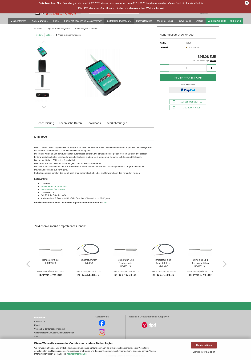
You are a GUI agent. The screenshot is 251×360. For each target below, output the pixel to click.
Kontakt (37, 325)
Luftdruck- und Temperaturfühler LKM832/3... (200, 263)
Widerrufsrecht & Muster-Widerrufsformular (54, 333)
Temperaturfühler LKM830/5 (53, 186)
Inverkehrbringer (116, 123)
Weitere (199, 21)
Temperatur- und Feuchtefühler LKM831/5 (163, 263)
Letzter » (50, 35)
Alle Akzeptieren (204, 345)
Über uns (235, 21)
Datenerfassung (144, 21)
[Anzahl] (188, 68)
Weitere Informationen (204, 352)
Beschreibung (45, 123)
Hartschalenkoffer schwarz (53, 189)
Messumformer (18, 21)
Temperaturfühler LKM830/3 (50, 261)
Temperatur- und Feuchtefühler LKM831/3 (125, 263)
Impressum (39, 321)
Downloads (94, 123)
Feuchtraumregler (39, 21)
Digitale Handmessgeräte (118, 21)
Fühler (56, 21)
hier (105, 202)
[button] (44, 107)
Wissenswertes (217, 21)
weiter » (39, 35)
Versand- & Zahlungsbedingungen (49, 329)
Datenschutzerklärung (76, 354)
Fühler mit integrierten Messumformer (83, 21)
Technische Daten (70, 123)
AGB (36, 336)
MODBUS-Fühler (165, 21)
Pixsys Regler (184, 21)
